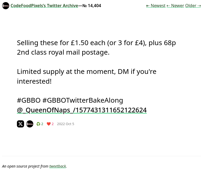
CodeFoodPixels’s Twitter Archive (40, 5)
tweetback (57, 166)
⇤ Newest (155, 5)
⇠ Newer (175, 5)
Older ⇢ (193, 5)
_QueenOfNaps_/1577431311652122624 (85, 109)
